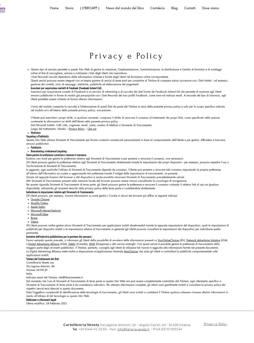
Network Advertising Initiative (203, 240)
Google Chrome (40, 199)
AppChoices (131, 251)
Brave (34, 218)
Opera (34, 221)
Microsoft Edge (39, 214)
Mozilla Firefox (39, 203)
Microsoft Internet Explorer (46, 210)
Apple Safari (38, 207)
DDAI (92, 244)
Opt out (92, 129)
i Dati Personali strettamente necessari (61, 307)
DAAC (72, 244)
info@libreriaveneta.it (71, 277)
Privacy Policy (76, 129)
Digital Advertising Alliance (44, 244)
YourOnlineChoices (168, 240)
